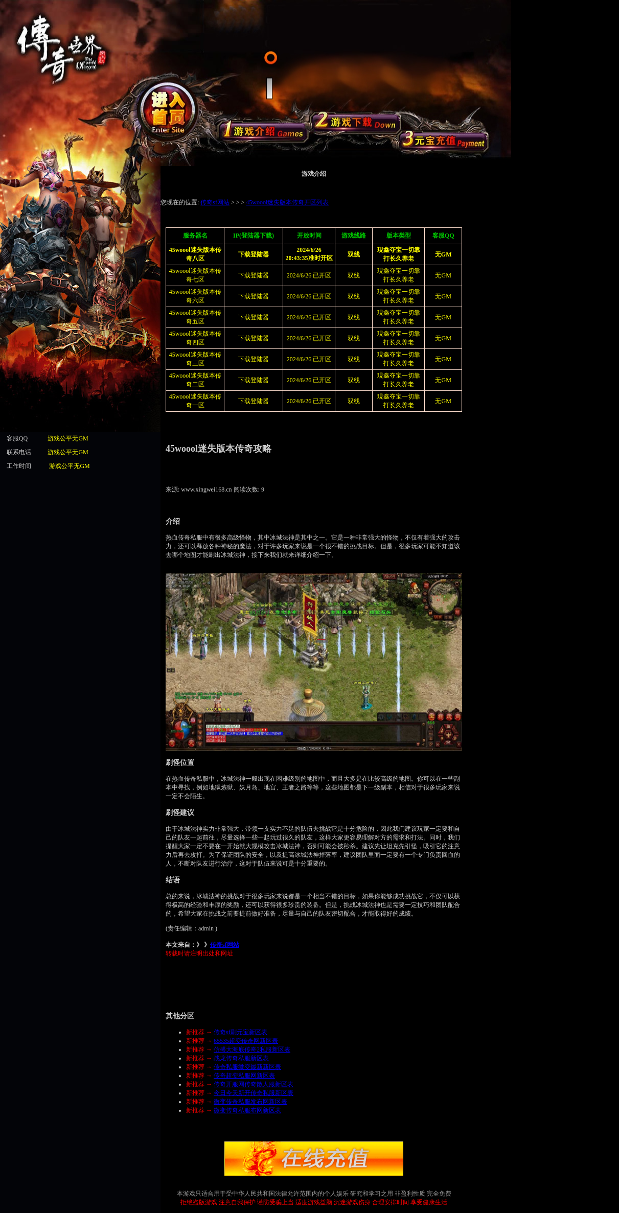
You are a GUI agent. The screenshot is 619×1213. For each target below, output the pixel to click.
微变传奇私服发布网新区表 (250, 1101)
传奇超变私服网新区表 (244, 1075)
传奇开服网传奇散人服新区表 (253, 1084)
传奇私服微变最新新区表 (247, 1066)
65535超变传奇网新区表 (246, 1040)
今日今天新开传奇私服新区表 (253, 1093)
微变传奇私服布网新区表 (247, 1110)
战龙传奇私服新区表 (241, 1058)
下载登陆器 (253, 296)
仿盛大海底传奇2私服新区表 (252, 1049)
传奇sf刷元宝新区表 (240, 1032)
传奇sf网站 (224, 944)
